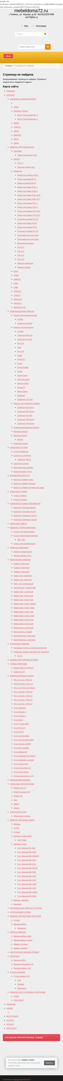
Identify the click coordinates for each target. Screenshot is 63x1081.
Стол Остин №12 (21, 764)
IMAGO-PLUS (19, 307)
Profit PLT (21, 359)
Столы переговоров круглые (26, 536)
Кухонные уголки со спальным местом (30, 648)
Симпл (16, 808)
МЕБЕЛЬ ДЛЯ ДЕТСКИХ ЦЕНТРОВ (25, 916)
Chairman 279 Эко (25, 399)
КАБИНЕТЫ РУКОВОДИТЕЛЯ (23, 99)
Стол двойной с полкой (24, 760)
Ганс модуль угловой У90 (24, 588)
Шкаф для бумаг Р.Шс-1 (27, 187)
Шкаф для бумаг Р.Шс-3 (27, 191)
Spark (19, 355)
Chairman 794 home (25, 419)
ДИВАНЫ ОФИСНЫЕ (19, 548)
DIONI (16, 143)
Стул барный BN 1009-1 (27, 892)
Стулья (17, 832)
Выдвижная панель (25, 243)
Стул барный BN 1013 (26, 880)
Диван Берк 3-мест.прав (24, 608)
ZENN (16, 131)
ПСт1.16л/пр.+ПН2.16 (23, 692)
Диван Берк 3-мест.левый (25, 604)
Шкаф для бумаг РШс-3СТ (28, 199)
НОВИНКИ (11, 1004)
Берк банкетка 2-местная (24, 640)
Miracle (20, 439)
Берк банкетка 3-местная (24, 636)
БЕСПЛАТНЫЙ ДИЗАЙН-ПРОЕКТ (24, 952)
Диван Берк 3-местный (23, 620)
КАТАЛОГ (10, 95)
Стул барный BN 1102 (26, 852)
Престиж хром (23, 379)
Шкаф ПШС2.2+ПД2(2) (23, 668)
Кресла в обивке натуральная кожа (29, 488)
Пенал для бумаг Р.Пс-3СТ (28, 215)
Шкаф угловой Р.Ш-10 (26, 183)
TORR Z (17, 127)
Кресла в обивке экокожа (24, 483)
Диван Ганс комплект (23, 576)
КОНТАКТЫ (11, 1028)
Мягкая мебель (20, 924)
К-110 (19, 363)
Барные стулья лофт (23, 836)
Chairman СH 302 (24, 415)
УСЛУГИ (10, 1020)
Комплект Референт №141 (25, 516)
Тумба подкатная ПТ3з (27, 155)
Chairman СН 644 (24, 323)
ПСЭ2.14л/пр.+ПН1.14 (23, 684)
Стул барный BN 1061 (26, 860)
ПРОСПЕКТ (19, 1000)
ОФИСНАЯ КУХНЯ (18, 812)
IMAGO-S (18, 303)
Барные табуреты (21, 900)
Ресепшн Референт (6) (23, 964)
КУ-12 (19, 656)
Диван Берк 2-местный (23, 624)
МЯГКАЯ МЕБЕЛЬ (18, 932)
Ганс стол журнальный (23, 584)
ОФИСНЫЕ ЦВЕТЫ (18, 524)
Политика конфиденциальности (16, 1079)
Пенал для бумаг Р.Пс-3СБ (28, 211)
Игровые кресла (21, 431)
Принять (49, 1063)
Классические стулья (23, 471)
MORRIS (17, 135)
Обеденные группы (22, 816)
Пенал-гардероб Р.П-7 (26, 179)
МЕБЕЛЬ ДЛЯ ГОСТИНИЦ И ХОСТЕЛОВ (27, 992)
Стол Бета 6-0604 (21, 748)
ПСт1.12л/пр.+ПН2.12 (23, 700)
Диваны (17, 824)
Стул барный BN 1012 (26, 888)
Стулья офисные (21, 451)
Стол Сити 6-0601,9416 (24, 740)
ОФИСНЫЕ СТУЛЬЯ (19, 447)
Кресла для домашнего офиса (27, 403)
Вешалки (17, 904)
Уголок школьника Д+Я (23, 776)
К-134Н (20, 331)
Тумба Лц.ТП (19, 672)
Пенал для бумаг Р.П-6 (27, 227)
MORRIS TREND (21, 111)
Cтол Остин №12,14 (22, 768)
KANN (16, 996)
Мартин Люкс (23, 383)
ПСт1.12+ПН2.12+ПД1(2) (24, 688)
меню (8, 56)
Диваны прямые (21, 948)
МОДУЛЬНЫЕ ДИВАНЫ (20, 560)
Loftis (16, 287)
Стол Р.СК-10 (19, 728)
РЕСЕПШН (15, 956)
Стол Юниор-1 (20, 712)
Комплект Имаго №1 (26, 167)
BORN (16, 123)
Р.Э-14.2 (20, 255)
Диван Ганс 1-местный (23, 592)
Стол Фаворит (20, 708)
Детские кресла (20, 435)
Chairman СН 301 (24, 339)
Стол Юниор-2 (20, 716)
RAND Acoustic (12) (22, 792)
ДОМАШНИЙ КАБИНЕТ (20, 780)
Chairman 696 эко (24, 335)
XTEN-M (17, 291)
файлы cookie (28, 1060)
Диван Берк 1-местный (23, 628)
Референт (18, 171)
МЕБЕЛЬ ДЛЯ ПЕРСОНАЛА (22, 147)
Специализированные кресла (26, 427)
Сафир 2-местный (21, 568)
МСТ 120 (21, 540)
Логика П (21, 387)
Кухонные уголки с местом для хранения (31, 652)
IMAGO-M (18, 299)
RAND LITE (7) (20, 788)
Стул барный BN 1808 (26, 896)
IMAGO (17, 159)
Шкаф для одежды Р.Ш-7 (28, 175)
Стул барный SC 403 (26, 848)
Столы (16, 828)
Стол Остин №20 (21, 772)
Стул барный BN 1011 (26, 864)
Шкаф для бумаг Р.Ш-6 (27, 223)
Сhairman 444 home (25, 423)
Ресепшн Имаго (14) (22, 968)
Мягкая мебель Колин (23, 940)
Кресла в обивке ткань (23, 479)
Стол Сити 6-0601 (21, 736)
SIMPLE (17, 279)
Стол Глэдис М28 (21, 724)
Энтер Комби (23, 367)
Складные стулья (21, 463)
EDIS (16, 271)
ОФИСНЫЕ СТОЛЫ (18, 492)
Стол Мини (18, 720)
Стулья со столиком (22, 455)
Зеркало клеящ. (24, 267)
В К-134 (20, 351)
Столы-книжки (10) (22, 976)
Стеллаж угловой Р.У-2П (27, 219)
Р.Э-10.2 (20, 247)
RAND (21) (18, 796)
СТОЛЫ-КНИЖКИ (17, 972)
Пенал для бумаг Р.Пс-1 (27, 203)
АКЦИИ (9, 1008)
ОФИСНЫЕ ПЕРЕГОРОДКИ (22, 784)
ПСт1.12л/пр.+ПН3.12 (23, 704)
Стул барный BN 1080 (26, 884)
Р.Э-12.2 (20, 251)
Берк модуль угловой (23, 632)
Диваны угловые (21, 944)
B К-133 (20, 343)
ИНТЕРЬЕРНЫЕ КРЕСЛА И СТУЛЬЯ (26, 908)
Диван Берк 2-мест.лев (23, 612)
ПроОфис (18, 151)
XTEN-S (17, 295)
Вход (26, 26)
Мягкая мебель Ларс (22, 936)
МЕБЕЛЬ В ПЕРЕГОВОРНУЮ (23, 528)
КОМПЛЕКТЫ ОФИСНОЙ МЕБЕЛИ (25, 504)
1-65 (19, 980)
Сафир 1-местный (21, 564)
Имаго (16, 804)
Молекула (21, 928)
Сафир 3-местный (21, 572)
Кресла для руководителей (25, 315)
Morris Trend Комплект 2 (27, 115)
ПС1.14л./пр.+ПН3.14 (23, 680)
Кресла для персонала (23, 327)
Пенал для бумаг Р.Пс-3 (27, 207)
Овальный (21, 988)
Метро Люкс (22, 391)
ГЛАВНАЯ (10, 91)
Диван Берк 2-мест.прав (24, 616)
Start (19, 347)
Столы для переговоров (24, 532)
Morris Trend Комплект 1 (27, 119)
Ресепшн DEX (20, 960)
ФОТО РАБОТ (12, 1016)
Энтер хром (22, 375)
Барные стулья (20, 844)
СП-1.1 (20, 163)
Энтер (20, 371)
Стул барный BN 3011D (27, 868)
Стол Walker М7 (20, 752)
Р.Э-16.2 (20, 259)
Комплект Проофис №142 (25, 512)
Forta (16, 283)
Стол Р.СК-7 (19, 732)
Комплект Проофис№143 (24, 508)
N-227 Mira (21, 840)
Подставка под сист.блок (27, 235)
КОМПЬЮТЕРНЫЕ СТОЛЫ (21, 676)
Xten (16, 800)
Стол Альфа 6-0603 (22, 744)
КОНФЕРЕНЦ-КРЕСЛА (20, 475)
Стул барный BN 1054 (26, 876)
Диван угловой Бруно (23, 552)
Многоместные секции (23, 467)
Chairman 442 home (25, 407)
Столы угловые (20, 500)
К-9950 (20, 319)
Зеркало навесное (25, 263)
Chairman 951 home (25, 411)
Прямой (20, 984)
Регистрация (41, 26)
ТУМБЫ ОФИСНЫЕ (18, 664)
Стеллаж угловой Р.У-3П (27, 231)
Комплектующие (21, 443)
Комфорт (21, 395)
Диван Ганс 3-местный (23, 600)
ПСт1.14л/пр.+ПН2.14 (23, 696)
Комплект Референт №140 (25, 520)
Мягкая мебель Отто (22, 556)
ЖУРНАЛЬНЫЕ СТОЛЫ (20, 912)
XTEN (16, 107)
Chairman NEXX (24, 459)
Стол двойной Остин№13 (25, 756)
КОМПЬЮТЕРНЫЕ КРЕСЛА (22, 311)
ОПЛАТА (10, 1024)
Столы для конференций (24, 544)
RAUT (16, 139)
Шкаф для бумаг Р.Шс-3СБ (28, 195)
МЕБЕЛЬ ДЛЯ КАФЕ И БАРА (22, 820)
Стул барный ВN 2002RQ (28, 856)
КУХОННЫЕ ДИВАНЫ (19, 644)
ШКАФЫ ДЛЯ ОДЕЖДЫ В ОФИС (24, 660)
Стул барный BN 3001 (26, 872)
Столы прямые (20, 496)
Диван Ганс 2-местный (23, 596)
